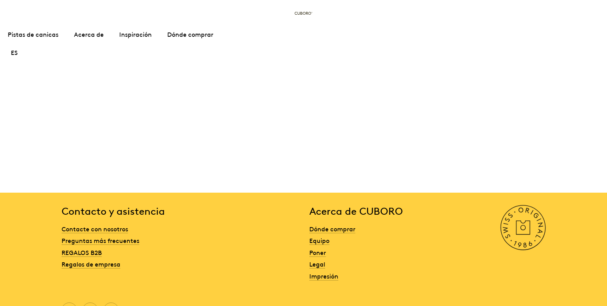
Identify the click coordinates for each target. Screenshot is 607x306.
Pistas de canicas (33, 34)
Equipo (319, 240)
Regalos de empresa (91, 264)
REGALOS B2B (82, 252)
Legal (317, 264)
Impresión (323, 276)
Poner (317, 252)
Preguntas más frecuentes (100, 240)
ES (14, 52)
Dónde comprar (190, 34)
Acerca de (89, 34)
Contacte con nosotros (95, 228)
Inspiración (135, 34)
